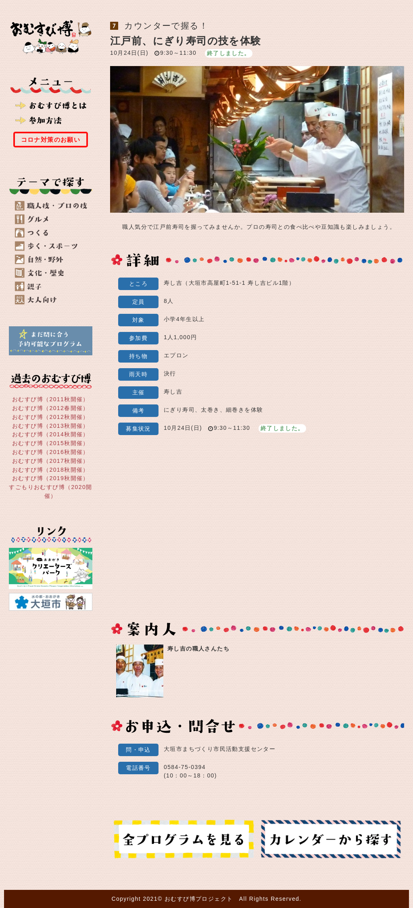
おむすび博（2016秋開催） (50, 452)
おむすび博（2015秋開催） (50, 443)
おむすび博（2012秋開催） (50, 417)
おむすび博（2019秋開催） (50, 478)
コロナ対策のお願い (51, 139)
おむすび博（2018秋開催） (50, 469)
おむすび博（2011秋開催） (50, 399)
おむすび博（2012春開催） (50, 408)
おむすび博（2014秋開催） (50, 434)
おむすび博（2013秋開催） (50, 425)
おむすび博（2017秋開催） (50, 461)
